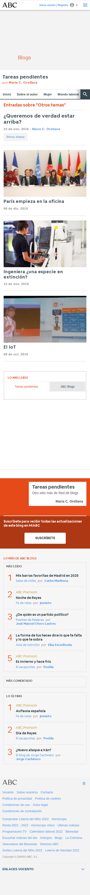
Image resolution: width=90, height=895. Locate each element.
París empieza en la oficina (34, 201)
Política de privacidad (17, 798)
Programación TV (14, 831)
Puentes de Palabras (30, 620)
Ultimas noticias (68, 825)
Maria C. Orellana (46, 129)
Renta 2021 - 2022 (15, 825)
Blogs (59, 838)
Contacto (47, 792)
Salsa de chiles (26, 581)
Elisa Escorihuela (60, 645)
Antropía (46, 838)
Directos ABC (49, 844)
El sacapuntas (25, 667)
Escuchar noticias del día (19, 838)
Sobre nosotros (27, 792)
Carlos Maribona (56, 581)
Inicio (7, 94)
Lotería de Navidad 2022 (62, 850)
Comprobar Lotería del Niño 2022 (25, 819)
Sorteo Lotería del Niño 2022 (22, 850)
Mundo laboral (68, 94)
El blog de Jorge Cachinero (35, 755)
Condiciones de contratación (22, 811)
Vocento (8, 792)
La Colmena (73, 838)
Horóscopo (59, 819)
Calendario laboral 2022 (46, 831)
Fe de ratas (23, 603)
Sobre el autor (27, 94)
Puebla (48, 667)
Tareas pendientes (25, 77)
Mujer (47, 94)
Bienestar (72, 831)
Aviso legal (40, 805)
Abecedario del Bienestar (19, 844)
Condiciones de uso (16, 805)
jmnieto (45, 603)
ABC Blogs (68, 386)
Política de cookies (48, 798)
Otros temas (15, 136)
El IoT (10, 347)
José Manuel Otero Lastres (36, 623)
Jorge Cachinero (28, 759)
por (19, 82)
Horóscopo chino (43, 825)
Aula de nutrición (28, 645)
